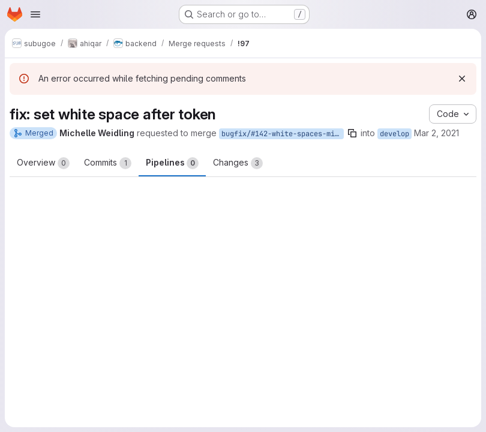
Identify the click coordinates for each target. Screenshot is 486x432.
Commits (107, 163)
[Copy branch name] (352, 133)
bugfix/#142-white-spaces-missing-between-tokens (282, 134)
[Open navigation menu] (35, 14)
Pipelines (172, 163)
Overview (43, 163)
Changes (238, 163)
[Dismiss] (462, 78)
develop (394, 134)
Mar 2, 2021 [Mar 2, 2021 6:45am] (436, 133)
